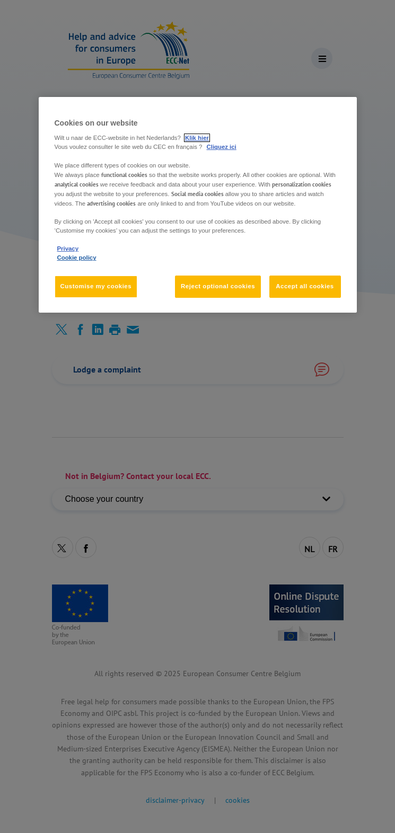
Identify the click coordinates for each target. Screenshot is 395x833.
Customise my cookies (96, 286)
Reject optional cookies (218, 286)
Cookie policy (76, 257)
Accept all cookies (305, 286)
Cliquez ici (221, 147)
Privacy (67, 248)
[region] (198, 205)
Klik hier (197, 138)
